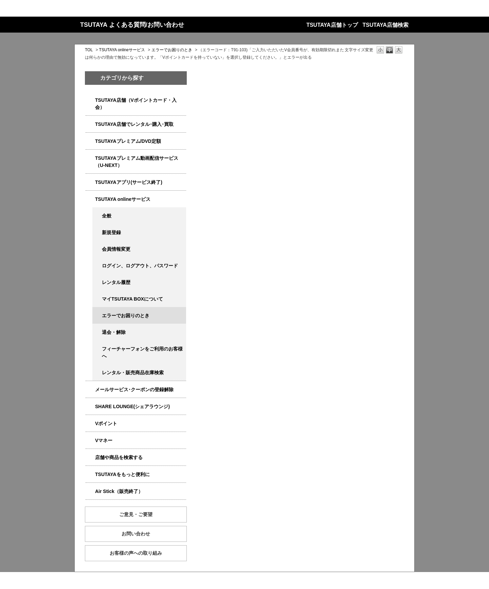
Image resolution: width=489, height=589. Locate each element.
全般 (106, 215)
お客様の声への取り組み (136, 553)
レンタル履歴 (116, 282)
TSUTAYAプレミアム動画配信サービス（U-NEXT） (136, 161)
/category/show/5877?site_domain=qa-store (90, 406)
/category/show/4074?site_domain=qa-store (90, 423)
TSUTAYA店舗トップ (332, 25)
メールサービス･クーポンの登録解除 (134, 389)
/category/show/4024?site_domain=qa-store (90, 474)
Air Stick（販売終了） (119, 491)
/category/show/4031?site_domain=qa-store (90, 141)
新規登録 (111, 232)
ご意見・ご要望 (135, 514)
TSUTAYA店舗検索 (386, 25)
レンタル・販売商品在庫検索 (133, 372)
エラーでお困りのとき (171, 50)
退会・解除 (114, 332)
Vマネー (103, 440)
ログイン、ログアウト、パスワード (140, 265)
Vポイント (106, 423)
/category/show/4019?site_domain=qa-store (90, 182)
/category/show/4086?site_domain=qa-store (90, 457)
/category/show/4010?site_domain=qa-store (90, 199)
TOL (89, 50)
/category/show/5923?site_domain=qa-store (90, 158)
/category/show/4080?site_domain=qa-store (90, 389)
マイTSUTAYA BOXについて (132, 299)
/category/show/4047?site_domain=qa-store (90, 100)
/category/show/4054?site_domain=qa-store (90, 124)
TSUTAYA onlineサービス (122, 50)
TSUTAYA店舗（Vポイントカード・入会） (136, 103)
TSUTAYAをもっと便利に (122, 474)
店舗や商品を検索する (119, 457)
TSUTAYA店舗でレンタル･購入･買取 (134, 124)
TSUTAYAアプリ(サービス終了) (128, 182)
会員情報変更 (116, 249)
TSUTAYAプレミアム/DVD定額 (128, 141)
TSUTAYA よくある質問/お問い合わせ (132, 24)
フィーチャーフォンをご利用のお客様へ (142, 352)
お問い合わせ (136, 533)
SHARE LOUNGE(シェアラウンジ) (132, 406)
